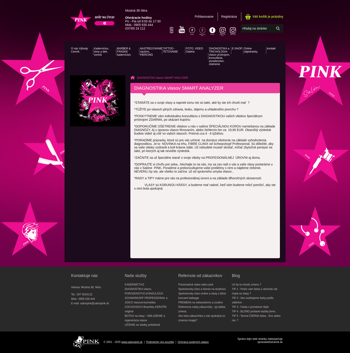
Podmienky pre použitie (160, 342)
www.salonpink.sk (132, 342)
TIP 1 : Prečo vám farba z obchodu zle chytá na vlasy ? (254, 291)
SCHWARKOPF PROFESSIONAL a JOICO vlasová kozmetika (146, 300)
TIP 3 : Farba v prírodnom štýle (250, 307)
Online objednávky (251, 50)
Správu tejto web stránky (252, 338)
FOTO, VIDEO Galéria (194, 50)
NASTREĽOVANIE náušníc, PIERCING (150, 51)
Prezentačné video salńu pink (195, 284)
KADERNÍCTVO (134, 284)
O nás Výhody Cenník (79, 50)
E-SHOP (237, 48)
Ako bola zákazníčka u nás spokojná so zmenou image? (201, 318)
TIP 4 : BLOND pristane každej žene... (254, 311)
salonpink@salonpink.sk (94, 303)
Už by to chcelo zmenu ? (246, 284)
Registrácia (229, 16)
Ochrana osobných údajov (193, 342)
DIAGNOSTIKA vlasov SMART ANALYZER (162, 77)
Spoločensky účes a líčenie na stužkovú (202, 289)
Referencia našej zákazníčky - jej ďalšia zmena (201, 309)
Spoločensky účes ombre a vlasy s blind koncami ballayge (202, 296)
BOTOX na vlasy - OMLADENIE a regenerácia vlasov (145, 318)
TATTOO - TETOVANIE (170, 50)
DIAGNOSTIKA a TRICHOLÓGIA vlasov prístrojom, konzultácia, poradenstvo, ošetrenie (219, 56)
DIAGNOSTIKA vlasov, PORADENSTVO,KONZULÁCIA (144, 291)
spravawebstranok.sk (270, 342)
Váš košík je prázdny (267, 16)
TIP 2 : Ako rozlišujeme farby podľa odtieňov (252, 300)
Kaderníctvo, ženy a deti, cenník (101, 51)
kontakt (271, 48)
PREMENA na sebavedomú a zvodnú (200, 302)
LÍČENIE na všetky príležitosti (142, 324)
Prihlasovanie (204, 16)
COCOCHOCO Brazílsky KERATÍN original (146, 309)
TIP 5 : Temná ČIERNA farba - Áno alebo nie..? (256, 318)
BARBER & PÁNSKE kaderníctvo (124, 51)
